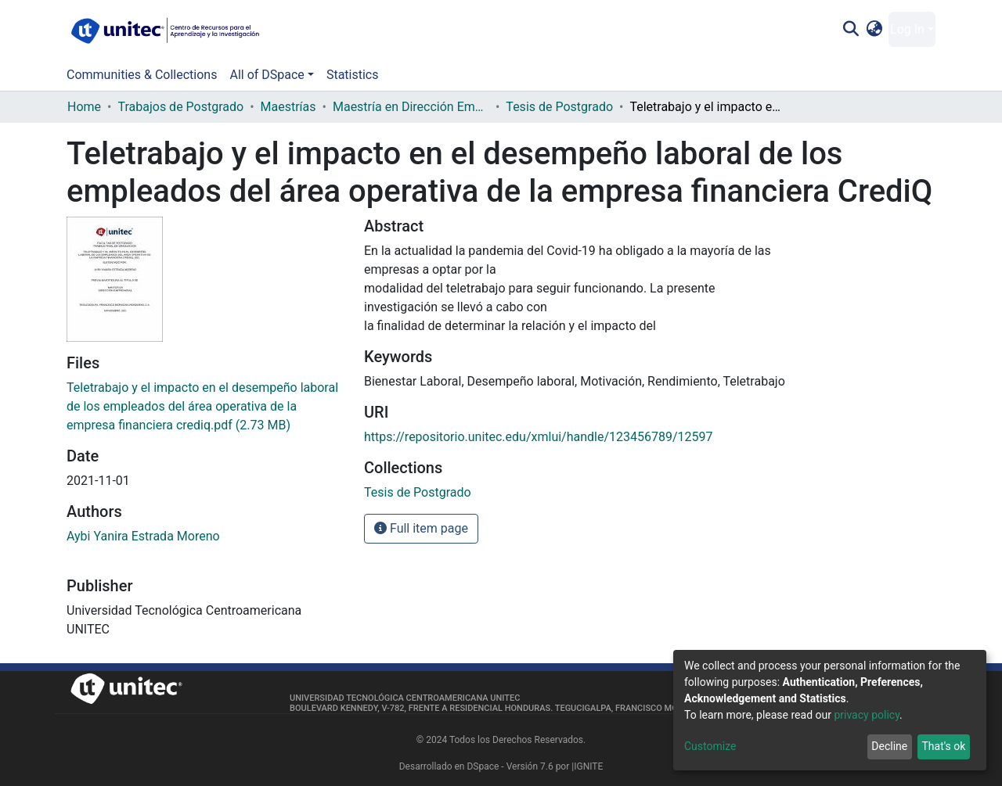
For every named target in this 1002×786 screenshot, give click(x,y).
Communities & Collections (142, 74)
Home (84, 106)
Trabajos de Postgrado (180, 106)
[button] (875, 29)
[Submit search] (850, 29)
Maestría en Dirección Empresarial (411, 106)
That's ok (943, 746)
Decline (889, 746)
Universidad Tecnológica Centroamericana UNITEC (405, 698)
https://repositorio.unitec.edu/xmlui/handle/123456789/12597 (538, 436)
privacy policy (866, 715)
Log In (907, 29)
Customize (710, 746)
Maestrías (288, 106)
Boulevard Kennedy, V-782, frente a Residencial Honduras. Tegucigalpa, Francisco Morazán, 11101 (512, 708)
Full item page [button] (421, 528)
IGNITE (588, 766)
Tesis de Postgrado (559, 106)
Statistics (352, 74)
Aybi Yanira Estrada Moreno (143, 536)
